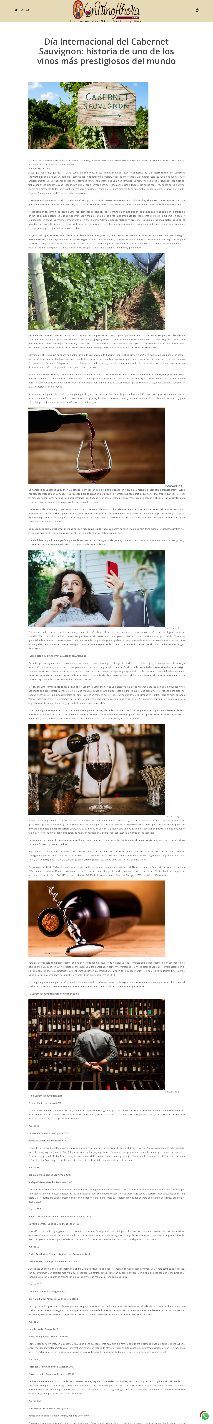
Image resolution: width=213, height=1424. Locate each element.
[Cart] (197, 10)
